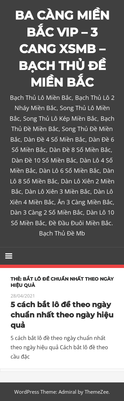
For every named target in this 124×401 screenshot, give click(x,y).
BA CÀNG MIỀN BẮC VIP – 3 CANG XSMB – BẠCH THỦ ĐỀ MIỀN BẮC (62, 49)
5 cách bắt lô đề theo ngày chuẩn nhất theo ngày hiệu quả (62, 315)
